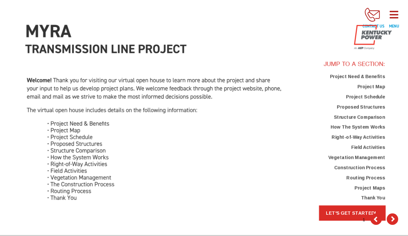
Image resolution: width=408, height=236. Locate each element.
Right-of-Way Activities (358, 137)
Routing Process (365, 177)
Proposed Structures (361, 106)
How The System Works (357, 127)
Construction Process (359, 167)
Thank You (373, 198)
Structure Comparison (359, 117)
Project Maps (369, 187)
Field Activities (368, 147)
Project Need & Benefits (357, 76)
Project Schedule (365, 96)
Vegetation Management (356, 157)
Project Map (371, 86)
